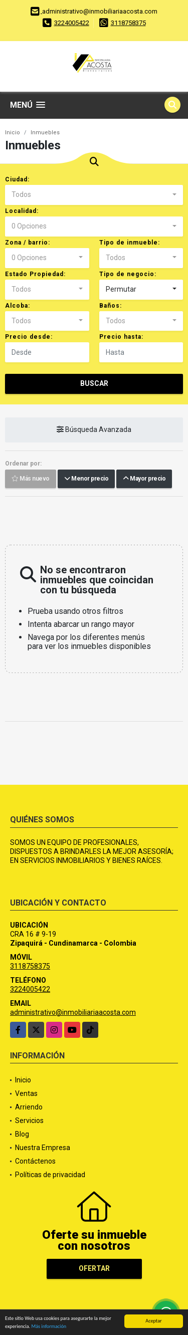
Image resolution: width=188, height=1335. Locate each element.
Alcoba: (17, 305)
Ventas (26, 1093)
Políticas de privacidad (50, 1175)
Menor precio (86, 479)
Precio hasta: (121, 336)
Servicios (29, 1121)
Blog (22, 1134)
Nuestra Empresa (42, 1148)
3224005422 (71, 23)
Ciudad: (17, 179)
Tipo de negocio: (127, 274)
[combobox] (94, 195)
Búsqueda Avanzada (94, 430)
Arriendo (29, 1107)
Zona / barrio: (27, 242)
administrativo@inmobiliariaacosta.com (73, 1012)
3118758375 (128, 23)
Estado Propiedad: (35, 274)
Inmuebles (45, 132)
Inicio (12, 132)
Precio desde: (29, 336)
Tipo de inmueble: (129, 242)
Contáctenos (35, 1161)
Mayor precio (144, 479)
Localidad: (22, 210)
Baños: (110, 305)
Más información (48, 1326)
